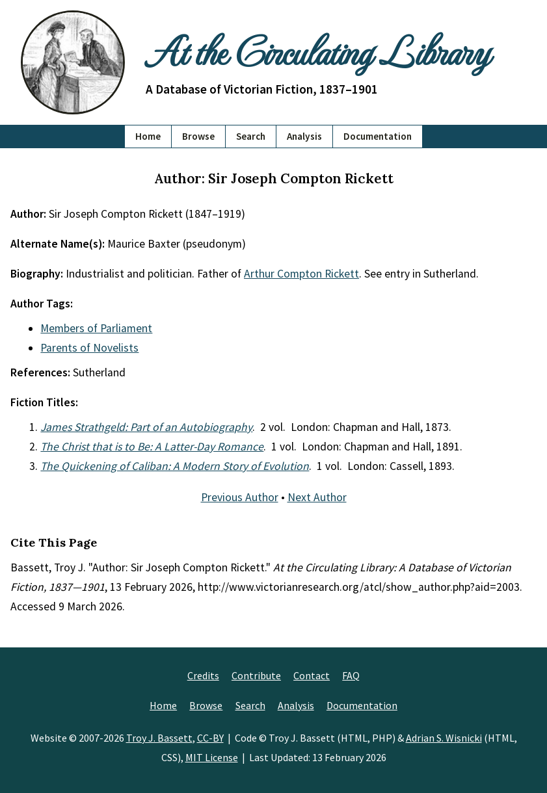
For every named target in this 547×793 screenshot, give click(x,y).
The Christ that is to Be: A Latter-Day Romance (151, 446)
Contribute (256, 675)
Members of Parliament (96, 328)
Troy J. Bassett (159, 737)
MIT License (211, 757)
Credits (203, 675)
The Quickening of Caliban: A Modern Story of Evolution (174, 466)
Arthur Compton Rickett (301, 273)
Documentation (377, 136)
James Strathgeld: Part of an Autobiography (146, 427)
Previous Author (239, 497)
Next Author (317, 497)
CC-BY (210, 737)
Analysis (304, 136)
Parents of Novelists (89, 348)
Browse (198, 136)
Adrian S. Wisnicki (444, 737)
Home (148, 136)
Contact (311, 675)
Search (250, 136)
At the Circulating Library (317, 50)
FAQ (351, 675)
